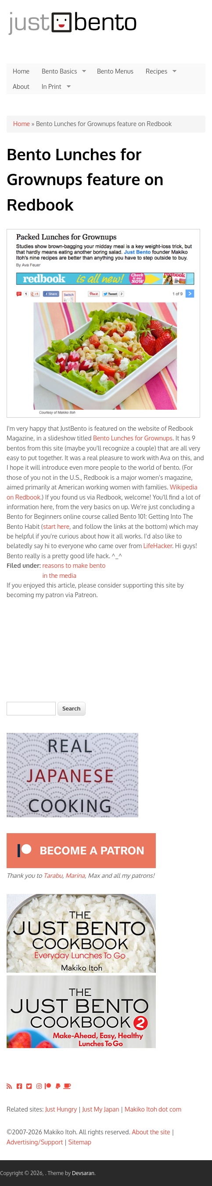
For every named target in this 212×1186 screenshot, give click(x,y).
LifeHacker (158, 545)
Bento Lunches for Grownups (132, 438)
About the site (151, 1132)
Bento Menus (115, 71)
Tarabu (52, 875)
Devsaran (83, 1173)
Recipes (158, 71)
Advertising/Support (35, 1142)
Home (21, 71)
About (21, 86)
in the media (60, 575)
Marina (75, 875)
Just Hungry (61, 1109)
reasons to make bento (74, 565)
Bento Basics (61, 71)
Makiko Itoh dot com (153, 1109)
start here (56, 526)
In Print (53, 87)
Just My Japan (101, 1109)
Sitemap (79, 1142)
